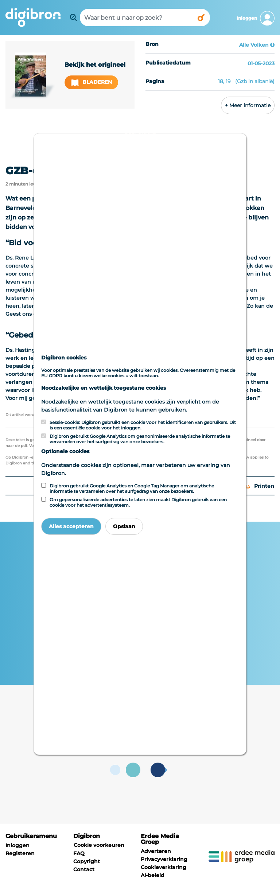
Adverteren (156, 851)
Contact (83, 869)
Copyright (86, 861)
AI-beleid (152, 875)
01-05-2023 (261, 63)
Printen (260, 486)
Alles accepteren (71, 526)
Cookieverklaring (163, 867)
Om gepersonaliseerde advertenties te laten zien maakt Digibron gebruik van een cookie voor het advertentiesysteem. (138, 502)
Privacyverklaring (164, 859)
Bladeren (91, 82)
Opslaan (124, 526)
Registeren (20, 853)
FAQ (79, 853)
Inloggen (17, 845)
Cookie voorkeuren (99, 845)
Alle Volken (254, 45)
